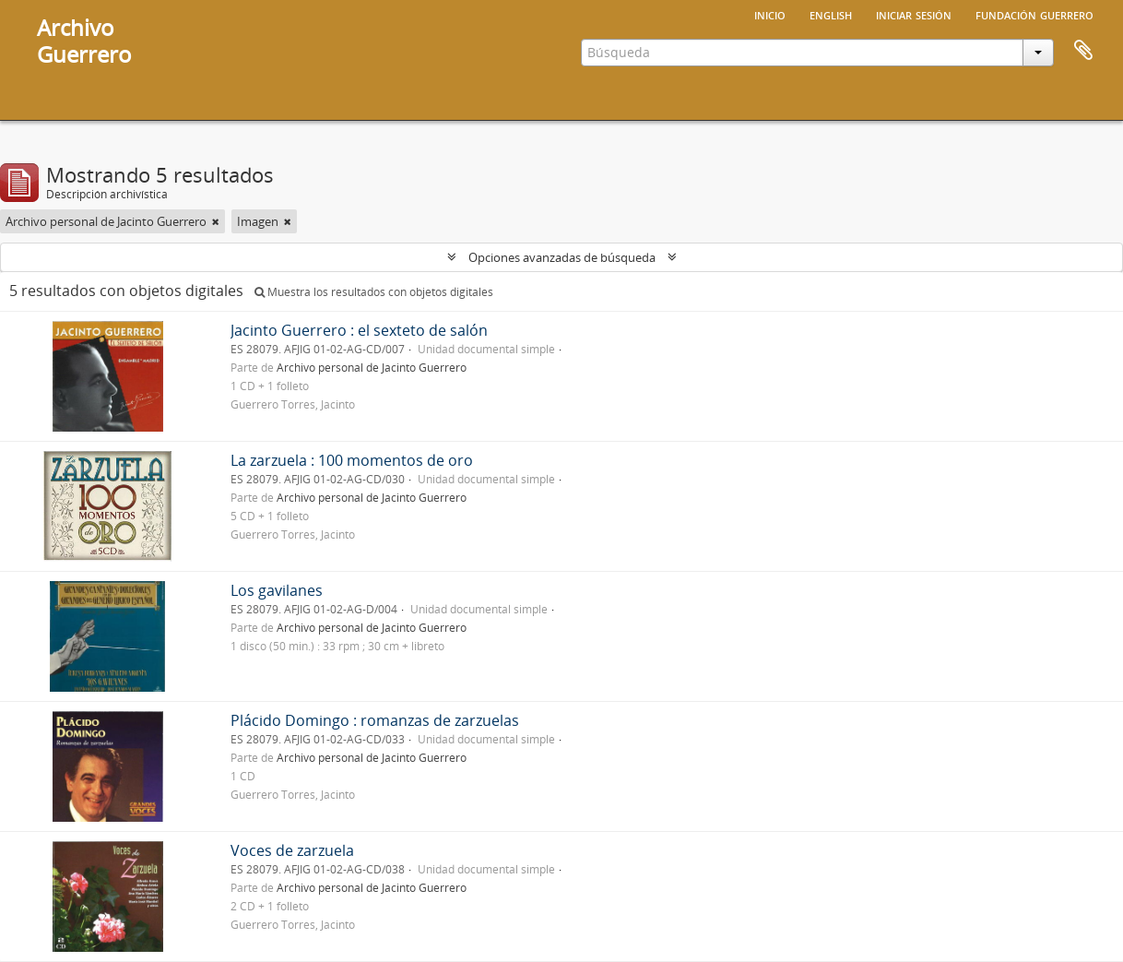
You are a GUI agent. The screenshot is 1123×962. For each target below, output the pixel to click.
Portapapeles (1083, 51)
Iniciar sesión (914, 14)
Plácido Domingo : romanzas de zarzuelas (375, 720)
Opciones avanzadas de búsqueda (562, 257)
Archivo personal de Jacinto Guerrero (372, 367)
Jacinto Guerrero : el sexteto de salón (359, 330)
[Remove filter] (215, 221)
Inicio (770, 14)
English (831, 14)
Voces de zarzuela (292, 850)
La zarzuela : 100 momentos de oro (352, 460)
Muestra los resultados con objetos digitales (373, 292)
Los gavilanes (277, 590)
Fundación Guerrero (1034, 14)
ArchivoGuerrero (84, 40)
